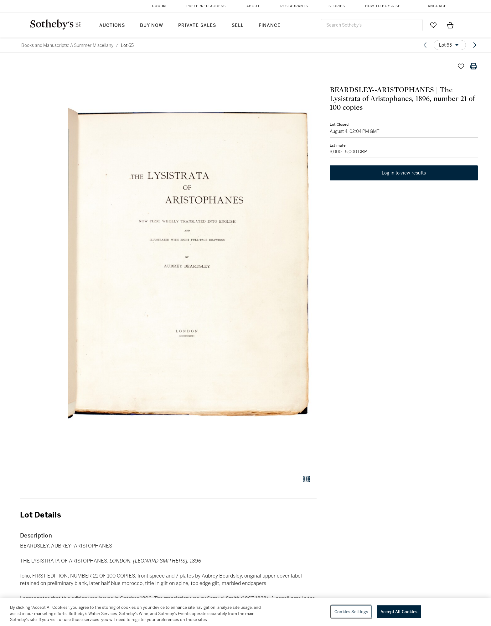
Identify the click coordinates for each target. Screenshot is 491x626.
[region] (245, 612)
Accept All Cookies (398, 611)
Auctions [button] (112, 25)
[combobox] (372, 25)
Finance (270, 25)
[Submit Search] (415, 25)
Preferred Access (206, 6)
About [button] (253, 6)
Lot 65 (127, 45)
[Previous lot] (425, 45)
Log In (159, 6)
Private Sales (197, 25)
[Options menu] (450, 45)
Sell (238, 25)
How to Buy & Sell (385, 6)
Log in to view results (404, 174)
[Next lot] (474, 45)
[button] (192, 264)
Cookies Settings (351, 611)
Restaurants (294, 6)
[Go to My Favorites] (433, 25)
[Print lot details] (473, 66)
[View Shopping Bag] (450, 25)
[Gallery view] (307, 479)
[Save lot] (461, 66)
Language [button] (436, 6)
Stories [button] (336, 6)
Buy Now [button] (151, 25)
